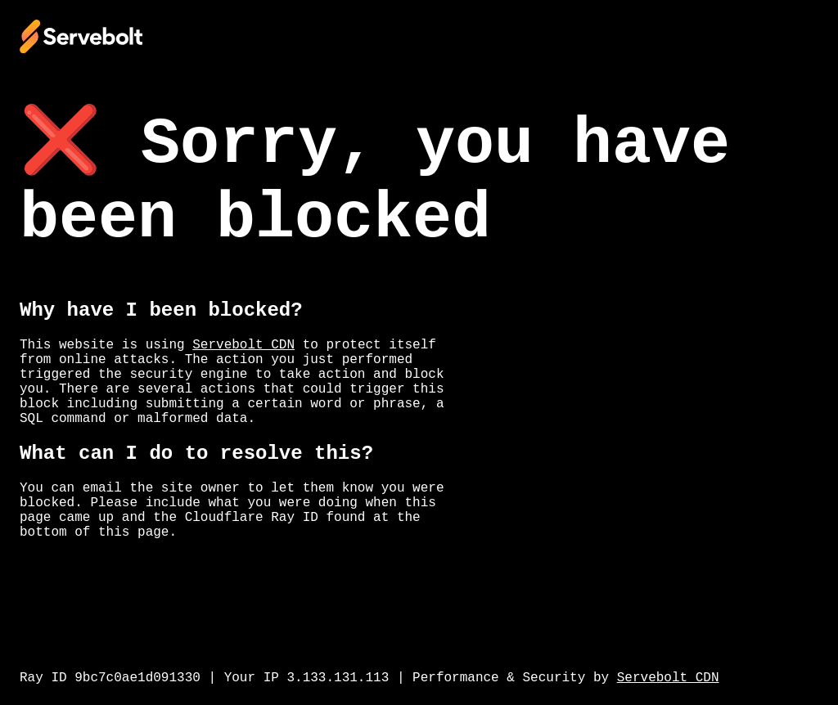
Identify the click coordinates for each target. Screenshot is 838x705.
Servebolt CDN (243, 345)
